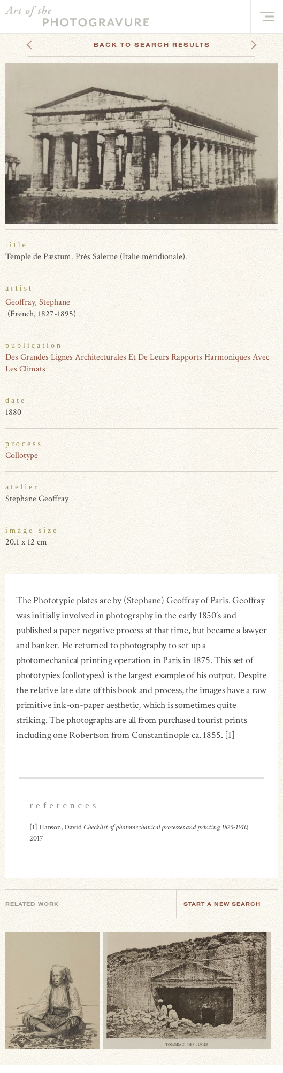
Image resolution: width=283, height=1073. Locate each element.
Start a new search (227, 903)
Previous (49, 45)
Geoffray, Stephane (37, 302)
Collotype (21, 455)
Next (244, 45)
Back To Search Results (152, 45)
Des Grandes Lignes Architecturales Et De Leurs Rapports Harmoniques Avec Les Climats (137, 363)
